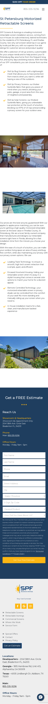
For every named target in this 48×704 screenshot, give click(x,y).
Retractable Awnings (14, 616)
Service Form (11, 625)
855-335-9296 (31, 9)
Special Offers (11, 634)
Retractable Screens (14, 612)
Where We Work (12, 622)
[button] (17, 606)
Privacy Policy (19, 554)
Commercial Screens (14, 619)
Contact (9, 637)
